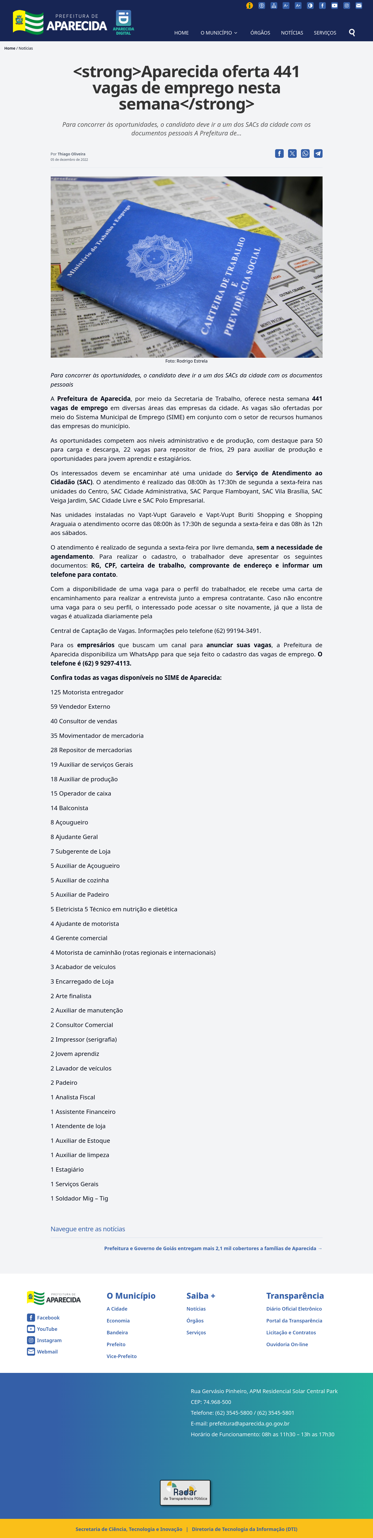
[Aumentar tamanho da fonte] (298, 5)
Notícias (26, 48)
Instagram (49, 1340)
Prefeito (116, 1344)
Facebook (48, 1317)
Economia (118, 1320)
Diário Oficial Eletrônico (294, 1308)
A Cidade (117, 1308)
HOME (181, 32)
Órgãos (195, 1320)
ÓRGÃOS (260, 32)
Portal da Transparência (294, 1320)
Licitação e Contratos (291, 1332)
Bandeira (117, 1332)
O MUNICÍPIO (220, 32)
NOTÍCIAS (292, 32)
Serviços (196, 1332)
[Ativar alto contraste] (310, 5)
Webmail (47, 1351)
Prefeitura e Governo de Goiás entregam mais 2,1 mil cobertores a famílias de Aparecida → (213, 1248)
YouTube (47, 1329)
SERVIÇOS (325, 32)
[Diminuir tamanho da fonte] (286, 5)
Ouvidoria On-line (287, 1344)
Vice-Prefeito (122, 1356)
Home (9, 48)
